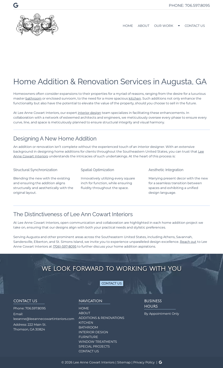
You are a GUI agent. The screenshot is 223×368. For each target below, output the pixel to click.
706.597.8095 (35, 308)
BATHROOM (88, 327)
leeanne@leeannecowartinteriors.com (43, 319)
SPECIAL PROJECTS (94, 346)
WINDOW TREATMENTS (98, 342)
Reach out (188, 242)
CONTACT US (195, 26)
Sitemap (124, 362)
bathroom (33, 98)
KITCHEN (86, 322)
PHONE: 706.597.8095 (189, 5)
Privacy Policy (144, 362)
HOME (128, 26)
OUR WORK (163, 26)
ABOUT (143, 26)
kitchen (135, 98)
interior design (89, 113)
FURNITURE (88, 337)
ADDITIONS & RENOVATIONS (101, 318)
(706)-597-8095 (64, 246)
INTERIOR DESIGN (93, 332)
